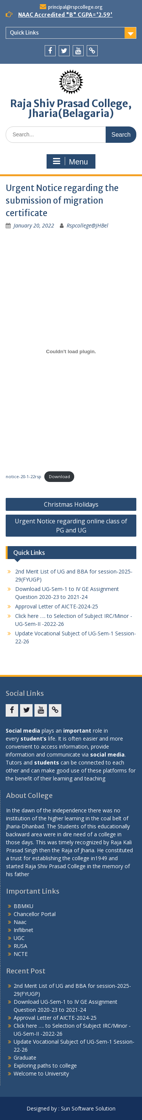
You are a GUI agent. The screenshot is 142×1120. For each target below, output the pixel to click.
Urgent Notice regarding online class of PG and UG (71, 525)
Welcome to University (41, 1073)
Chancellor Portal (35, 914)
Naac (20, 922)
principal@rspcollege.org (75, 7)
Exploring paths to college (45, 1065)
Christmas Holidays (71, 504)
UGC (19, 937)
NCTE (21, 953)
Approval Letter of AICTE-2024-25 (56, 606)
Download (59, 476)
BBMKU (23, 906)
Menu (70, 161)
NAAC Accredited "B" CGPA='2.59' (65, 14)
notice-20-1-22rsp (23, 476)
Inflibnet (23, 930)
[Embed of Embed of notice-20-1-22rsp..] (71, 351)
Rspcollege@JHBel (87, 225)
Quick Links (24, 32)
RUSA (20, 945)
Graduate (25, 1057)
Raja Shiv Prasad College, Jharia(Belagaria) (71, 108)
